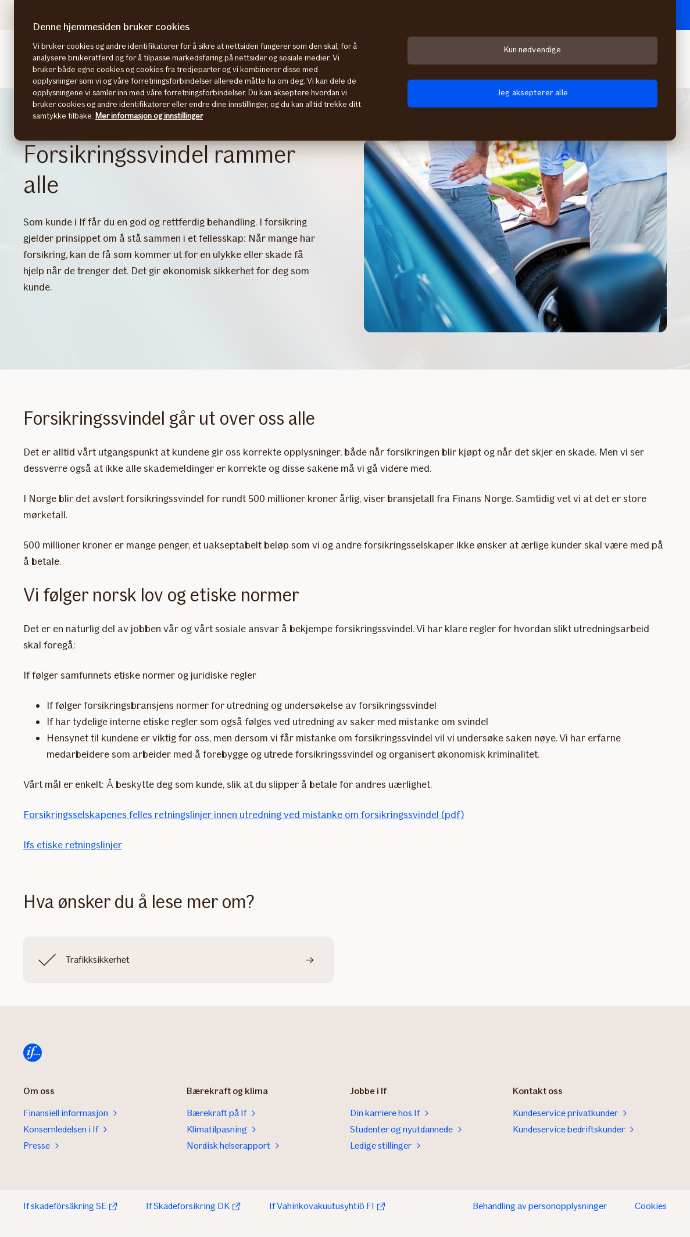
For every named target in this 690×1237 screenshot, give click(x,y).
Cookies (651, 1205)
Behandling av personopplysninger (540, 1205)
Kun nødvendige (533, 50)
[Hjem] (32, 1053)
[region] (345, 70)
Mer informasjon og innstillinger (149, 116)
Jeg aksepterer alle (532, 93)
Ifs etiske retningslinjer (72, 844)
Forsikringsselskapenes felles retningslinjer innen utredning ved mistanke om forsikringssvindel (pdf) (243, 814)
